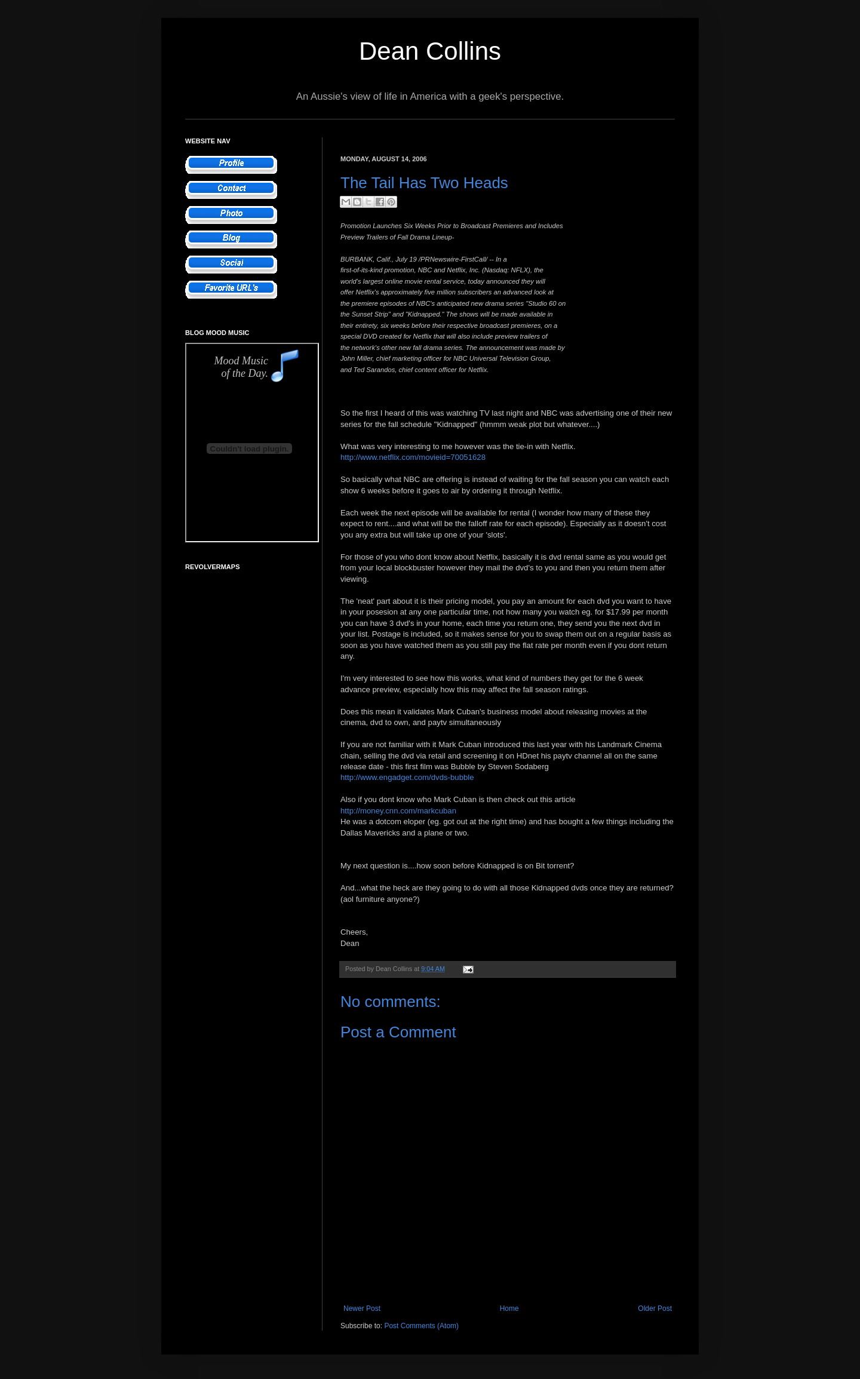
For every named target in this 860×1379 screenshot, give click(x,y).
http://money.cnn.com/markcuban (398, 810)
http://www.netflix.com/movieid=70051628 (413, 457)
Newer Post (361, 1308)
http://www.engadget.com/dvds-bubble (407, 777)
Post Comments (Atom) (421, 1326)
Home (509, 1308)
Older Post (655, 1308)
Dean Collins (430, 51)
